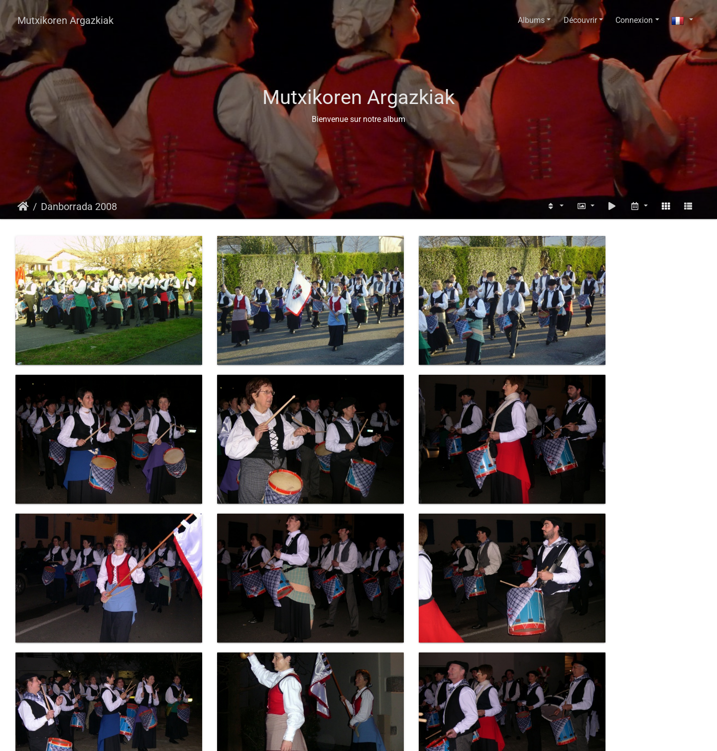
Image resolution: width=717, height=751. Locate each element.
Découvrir (580, 20)
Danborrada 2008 (79, 207)
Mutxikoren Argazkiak (65, 20)
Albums (531, 20)
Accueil (23, 206)
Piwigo (382, 734)
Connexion (634, 20)
